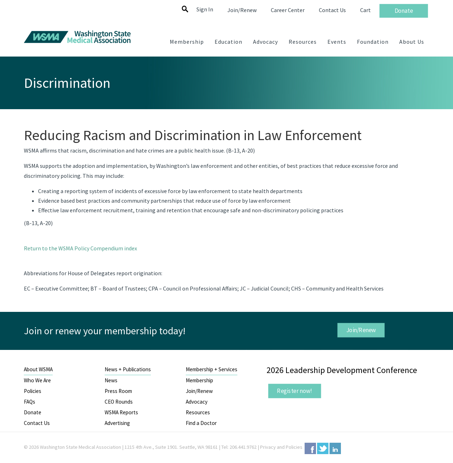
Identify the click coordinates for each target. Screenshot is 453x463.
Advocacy (196, 401)
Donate (32, 412)
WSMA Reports (121, 412)
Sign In (204, 9)
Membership (199, 380)
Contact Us (37, 423)
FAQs (29, 401)
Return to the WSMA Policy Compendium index (80, 248)
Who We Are (37, 380)
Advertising (117, 423)
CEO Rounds (119, 401)
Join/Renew (361, 330)
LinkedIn (335, 448)
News (111, 380)
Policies (32, 391)
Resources (198, 412)
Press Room (118, 391)
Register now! (294, 391)
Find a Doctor (201, 423)
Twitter (322, 448)
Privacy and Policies (281, 447)
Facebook (310, 448)
